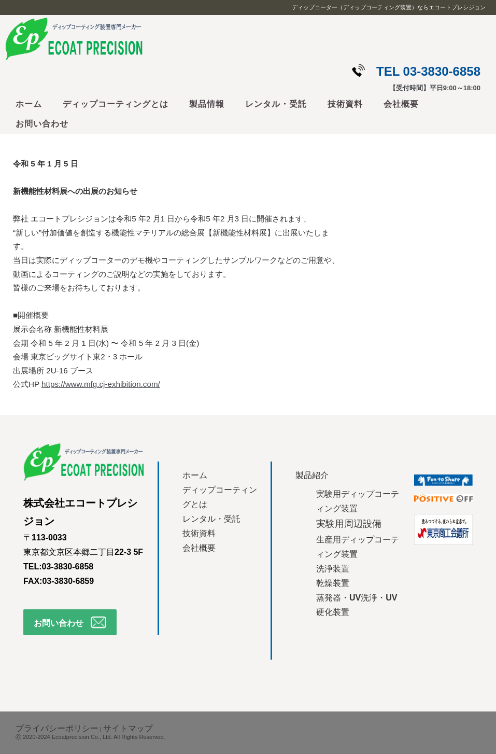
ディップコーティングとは (115, 104)
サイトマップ (128, 728)
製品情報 (206, 104)
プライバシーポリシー (57, 728)
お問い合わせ (42, 123)
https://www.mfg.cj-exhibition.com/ (100, 384)
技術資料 (345, 104)
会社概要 (401, 104)
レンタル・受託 (276, 104)
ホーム (29, 104)
